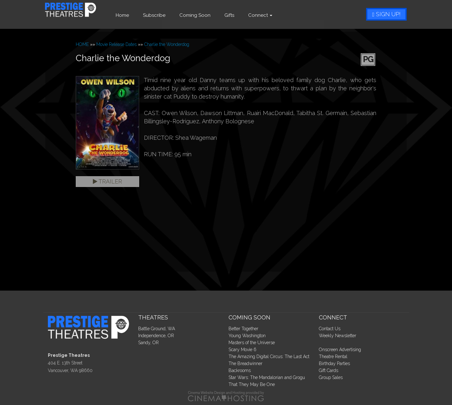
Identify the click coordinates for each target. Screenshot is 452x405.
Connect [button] (277, 15)
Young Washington (247, 335)
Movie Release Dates (116, 44)
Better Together (243, 328)
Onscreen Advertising (340, 349)
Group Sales (331, 377)
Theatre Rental (333, 356)
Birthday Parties (334, 363)
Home (139, 15)
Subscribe (171, 15)
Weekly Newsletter (337, 335)
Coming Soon (211, 15)
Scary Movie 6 (242, 349)
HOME (82, 44)
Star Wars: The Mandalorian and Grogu (267, 377)
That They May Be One (252, 384)
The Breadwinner (245, 363)
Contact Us (329, 328)
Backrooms (240, 370)
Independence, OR (156, 335)
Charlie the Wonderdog (166, 44)
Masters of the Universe (252, 342)
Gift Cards (328, 370)
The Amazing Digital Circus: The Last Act (269, 356)
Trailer (107, 181)
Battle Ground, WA (156, 328)
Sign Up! (386, 14)
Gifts (246, 15)
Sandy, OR (148, 342)
